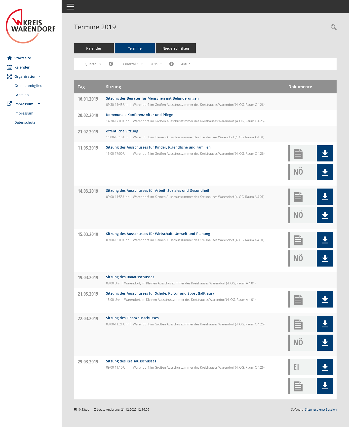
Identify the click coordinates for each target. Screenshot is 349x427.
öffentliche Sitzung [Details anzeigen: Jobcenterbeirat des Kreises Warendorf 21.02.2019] (123, 131)
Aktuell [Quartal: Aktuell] (187, 64)
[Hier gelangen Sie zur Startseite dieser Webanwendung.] (31, 26)
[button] (31, 76)
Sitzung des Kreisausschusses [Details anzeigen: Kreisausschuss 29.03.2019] (132, 361)
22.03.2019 (88, 318)
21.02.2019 (88, 131)
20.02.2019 (88, 115)
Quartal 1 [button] (133, 64)
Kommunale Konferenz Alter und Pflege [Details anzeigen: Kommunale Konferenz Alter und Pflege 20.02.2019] (140, 114)
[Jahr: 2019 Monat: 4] (172, 64)
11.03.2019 (88, 147)
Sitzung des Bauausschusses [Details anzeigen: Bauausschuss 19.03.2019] (131, 276)
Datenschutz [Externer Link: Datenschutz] (25, 122)
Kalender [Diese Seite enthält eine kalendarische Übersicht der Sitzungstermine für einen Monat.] (18, 67)
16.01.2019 (88, 98)
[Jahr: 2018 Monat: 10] (111, 64)
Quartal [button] (93, 64)
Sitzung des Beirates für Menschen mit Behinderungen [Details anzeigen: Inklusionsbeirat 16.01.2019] (153, 98)
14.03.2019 (88, 191)
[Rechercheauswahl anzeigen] (332, 27)
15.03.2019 (88, 234)
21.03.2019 (88, 293)
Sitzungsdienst (321, 409)
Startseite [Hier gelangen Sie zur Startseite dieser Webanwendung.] (19, 57)
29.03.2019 (88, 361)
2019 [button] (157, 64)
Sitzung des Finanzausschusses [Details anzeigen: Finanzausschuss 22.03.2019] (133, 317)
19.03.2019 (88, 277)
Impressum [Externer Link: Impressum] (24, 113)
